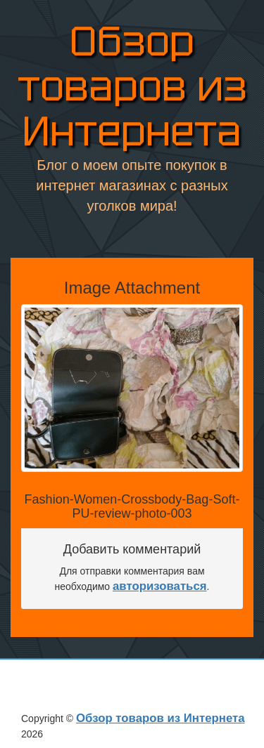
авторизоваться (160, 586)
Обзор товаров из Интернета (132, 88)
